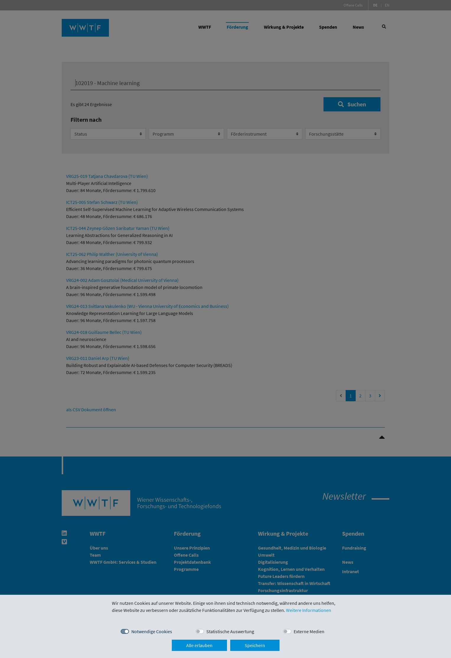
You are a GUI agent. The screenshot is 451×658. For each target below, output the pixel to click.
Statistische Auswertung (230, 631)
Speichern (255, 645)
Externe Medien (309, 631)
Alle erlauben (199, 645)
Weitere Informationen (308, 610)
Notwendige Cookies (151, 631)
